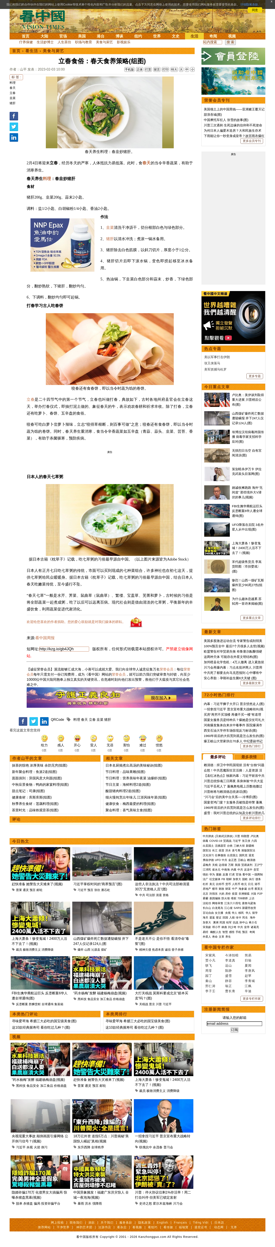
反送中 (248, 869)
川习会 (178, 1203)
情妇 (205, 874)
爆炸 (81, 949)
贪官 (256, 869)
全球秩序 (97, 1147)
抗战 (235, 922)
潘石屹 (105, 890)
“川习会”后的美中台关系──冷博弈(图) (230, 797)
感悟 (231, 932)
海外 (253, 917)
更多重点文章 (252, 618)
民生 (245, 917)
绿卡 (238, 917)
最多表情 (249, 757)
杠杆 (205, 884)
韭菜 (13, 98)
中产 (234, 888)
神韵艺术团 (84, 1227)
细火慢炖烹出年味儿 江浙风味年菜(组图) (136, 797)
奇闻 (213, 36)
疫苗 (221, 850)
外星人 (207, 936)
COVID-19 (215, 840)
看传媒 (168, 1227)
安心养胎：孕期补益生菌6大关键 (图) (230, 678)
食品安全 (93, 999)
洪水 (88, 1203)
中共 (142, 895)
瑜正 (228, 986)
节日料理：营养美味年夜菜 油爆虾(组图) (136, 778)
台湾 (250, 888)
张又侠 (246, 840)
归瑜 (248, 960)
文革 (221, 936)
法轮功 (207, 903)
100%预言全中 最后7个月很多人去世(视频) (234, 646)
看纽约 (153, 1227)
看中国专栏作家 (219, 947)
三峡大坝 (239, 845)
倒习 (44, 1147)
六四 (254, 840)
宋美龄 (207, 927)
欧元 (244, 884)
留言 (157, 69)
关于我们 (107, 1222)
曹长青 (230, 991)
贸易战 (227, 840)
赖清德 (251, 860)
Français (180, 1222)
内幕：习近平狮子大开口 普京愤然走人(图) (234, 704)
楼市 (215, 888)
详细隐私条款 (249, 4)
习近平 (82, 890)
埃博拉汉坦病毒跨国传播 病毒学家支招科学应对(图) (248, 436)
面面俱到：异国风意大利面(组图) (37, 778)
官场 (63, 36)
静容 (228, 981)
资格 (166, 895)
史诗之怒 (145, 1203)
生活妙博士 (45, 42)
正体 (140, 69)
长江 (215, 850)
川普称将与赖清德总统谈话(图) (226, 791)
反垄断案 (22, 1004)
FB (223, 879)
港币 (257, 884)
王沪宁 (258, 864)
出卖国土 (208, 845)
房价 (228, 893)
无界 (234, 1227)
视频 (232, 36)
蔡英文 (259, 888)
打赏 (148, 69)
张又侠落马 (212, 363)
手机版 (129, 69)
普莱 (19, 890)
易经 (206, 932)
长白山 (207, 908)
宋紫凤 (210, 955)
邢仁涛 (210, 986)
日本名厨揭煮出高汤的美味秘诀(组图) (134, 765)
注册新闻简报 (217, 1009)
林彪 (224, 927)
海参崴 (243, 888)
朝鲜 (229, 879)
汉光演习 (208, 855)
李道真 (230, 960)
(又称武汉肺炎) (224, 836)
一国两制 (257, 874)
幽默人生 (215, 932)
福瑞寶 (183, 1227)
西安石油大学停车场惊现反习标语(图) (230, 730)
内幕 (233, 869)
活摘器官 (220, 845)
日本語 (219, 1222)
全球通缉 (48, 1004)
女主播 (219, 912)
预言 (33, 890)
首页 (25, 36)
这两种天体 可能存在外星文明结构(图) (231, 657)
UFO (218, 860)
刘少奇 (232, 927)
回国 (225, 917)
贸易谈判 (247, 864)
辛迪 (248, 991)
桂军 (229, 922)
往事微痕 (220, 855)
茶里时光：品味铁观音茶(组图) (35, 810)
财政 (221, 888)
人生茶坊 (64, 42)
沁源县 (95, 949)
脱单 (19, 1203)
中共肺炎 (208, 836)
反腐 (225, 874)
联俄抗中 (145, 1147)
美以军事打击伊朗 (217, 357)
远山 (228, 965)
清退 (159, 895)
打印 (165, 69)
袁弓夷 (236, 850)
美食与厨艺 (104, 42)
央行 (251, 879)
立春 (13, 93)
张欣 (97, 890)
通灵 (26, 890)
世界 (157, 36)
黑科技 (82, 999)
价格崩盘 (119, 999)
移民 (241, 912)
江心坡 (228, 908)
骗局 (37, 1203)
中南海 (225, 869)
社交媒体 (214, 879)
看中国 (44, 19)
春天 (13, 87)
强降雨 (97, 1203)
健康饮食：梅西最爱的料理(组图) (131, 804)
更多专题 (255, 376)
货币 (228, 884)
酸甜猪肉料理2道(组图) (123, 791)
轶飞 (208, 965)
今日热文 (20, 841)
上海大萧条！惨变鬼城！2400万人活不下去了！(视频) (246, 548)
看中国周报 (45, 638)
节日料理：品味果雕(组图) (125, 772)
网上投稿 (57, 1222)
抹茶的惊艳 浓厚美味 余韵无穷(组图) (39, 765)
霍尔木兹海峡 (162, 1203)
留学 (255, 912)
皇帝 (247, 927)
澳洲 (216, 922)
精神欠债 (145, 949)
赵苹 (248, 975)
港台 (100, 36)
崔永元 (216, 869)
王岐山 (242, 860)
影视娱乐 (123, 42)
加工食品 (106, 999)
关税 (215, 864)
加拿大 (237, 879)
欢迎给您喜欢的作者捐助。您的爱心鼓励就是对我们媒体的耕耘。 (76, 622)
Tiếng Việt (200, 1222)
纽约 (138, 36)
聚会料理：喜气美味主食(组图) (129, 810)
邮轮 (39, 890)
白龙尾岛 (217, 908)
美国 (82, 36)
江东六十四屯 (232, 903)
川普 (159, 1004)
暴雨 (81, 1203)
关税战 (143, 1004)
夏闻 (248, 965)
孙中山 (243, 922)
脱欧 (245, 879)
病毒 (205, 840)
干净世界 (63, 1227)
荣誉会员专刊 (217, 100)
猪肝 (13, 103)
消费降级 (48, 949)
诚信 (168, 949)
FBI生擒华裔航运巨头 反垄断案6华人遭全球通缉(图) (247, 511)
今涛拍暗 (232, 955)
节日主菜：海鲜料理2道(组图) (128, 784)
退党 (251, 855)
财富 (228, 888)
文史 (175, 36)
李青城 (250, 981)
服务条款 (125, 1222)
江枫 (248, 986)
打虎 (232, 874)
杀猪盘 (28, 1203)
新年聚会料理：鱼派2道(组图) (34, 772)
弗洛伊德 (208, 860)
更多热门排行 (252, 746)
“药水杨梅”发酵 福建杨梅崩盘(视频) (100, 993)
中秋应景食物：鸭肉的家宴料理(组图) (40, 784)
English (162, 1222)
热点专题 (212, 349)
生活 (194, 36)
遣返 (212, 917)
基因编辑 (214, 898)
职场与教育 (83, 42)
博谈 (119, 36)
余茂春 (157, 1147)
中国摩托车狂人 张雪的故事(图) (226, 120)
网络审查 (217, 903)
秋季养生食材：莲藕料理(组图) (35, 804)
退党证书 (200, 1227)
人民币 (236, 884)
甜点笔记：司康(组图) (28, 791)
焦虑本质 (158, 949)
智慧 (225, 932)
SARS (237, 908)
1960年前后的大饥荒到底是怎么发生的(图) (234, 736)
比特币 (220, 884)
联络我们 (76, 1222)
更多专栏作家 (252, 998)
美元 (212, 884)
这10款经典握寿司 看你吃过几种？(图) (41, 1027)
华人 (234, 912)
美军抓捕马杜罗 (215, 369)
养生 (228, 936)
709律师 (242, 898)
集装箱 (58, 1004)
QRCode (57, 719)
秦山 (208, 981)
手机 (238, 932)
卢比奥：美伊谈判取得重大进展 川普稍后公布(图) (248, 399)
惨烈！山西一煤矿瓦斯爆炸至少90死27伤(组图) (248, 585)
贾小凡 (210, 960)
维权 (233, 898)
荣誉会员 (166, 669)
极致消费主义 (32, 949)
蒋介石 (253, 922)
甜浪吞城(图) (213, 114)
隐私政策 (144, 1222)
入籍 (232, 917)
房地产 (207, 888)
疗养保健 (26, 42)
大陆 (44, 36)
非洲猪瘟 (244, 893)
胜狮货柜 (35, 1004)
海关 (205, 917)
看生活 (31, 51)
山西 (87, 949)
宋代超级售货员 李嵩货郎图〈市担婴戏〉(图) (247, 566)
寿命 (215, 936)
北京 (205, 893)
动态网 (219, 1227)
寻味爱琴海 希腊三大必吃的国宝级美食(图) (44, 1021)
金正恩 (232, 860)
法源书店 (104, 1227)
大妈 (221, 893)
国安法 (207, 850)
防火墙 (225, 898)
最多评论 (218, 757)
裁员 (19, 949)
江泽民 (207, 869)
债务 (258, 879)
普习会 (168, 1147)
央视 (29, 1147)
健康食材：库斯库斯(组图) (32, 797)
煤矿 (104, 949)
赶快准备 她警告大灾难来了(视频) (37, 884)
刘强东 (213, 893)
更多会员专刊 (252, 141)
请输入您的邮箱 (234, 1017)
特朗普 (245, 836)
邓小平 (216, 927)
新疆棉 (250, 845)
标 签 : (16, 77)
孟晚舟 (207, 864)
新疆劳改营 (249, 908)
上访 (251, 898)
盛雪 (228, 975)
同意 (255, 10)
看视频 (137, 1227)
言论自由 (208, 912)
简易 (248, 955)
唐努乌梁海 (249, 903)
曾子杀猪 (178, 949)
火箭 (37, 1147)
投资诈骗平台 (50, 1203)
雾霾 (205, 898)
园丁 (208, 975)
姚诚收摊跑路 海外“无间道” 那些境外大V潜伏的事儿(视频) (247, 492)
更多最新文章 (252, 683)
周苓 (208, 970)
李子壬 (210, 991)
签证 (218, 917)
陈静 (228, 970)
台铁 (230, 845)
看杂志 (122, 1227)
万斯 (231, 864)
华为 (212, 874)
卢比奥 (254, 836)
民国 (222, 922)
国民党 (243, 855)
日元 (250, 884)
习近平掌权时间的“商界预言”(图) (97, 884)
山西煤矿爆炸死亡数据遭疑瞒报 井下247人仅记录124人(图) (248, 418)
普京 (152, 1004)
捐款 (91, 1222)
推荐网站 (44, 1227)
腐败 (218, 874)
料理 (13, 82)
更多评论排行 (252, 818)
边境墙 (223, 864)
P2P (260, 893)
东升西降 (84, 1147)
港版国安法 (248, 850)
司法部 (150, 895)
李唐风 (250, 970)
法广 (205, 879)
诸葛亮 (255, 927)
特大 (174, 69)
